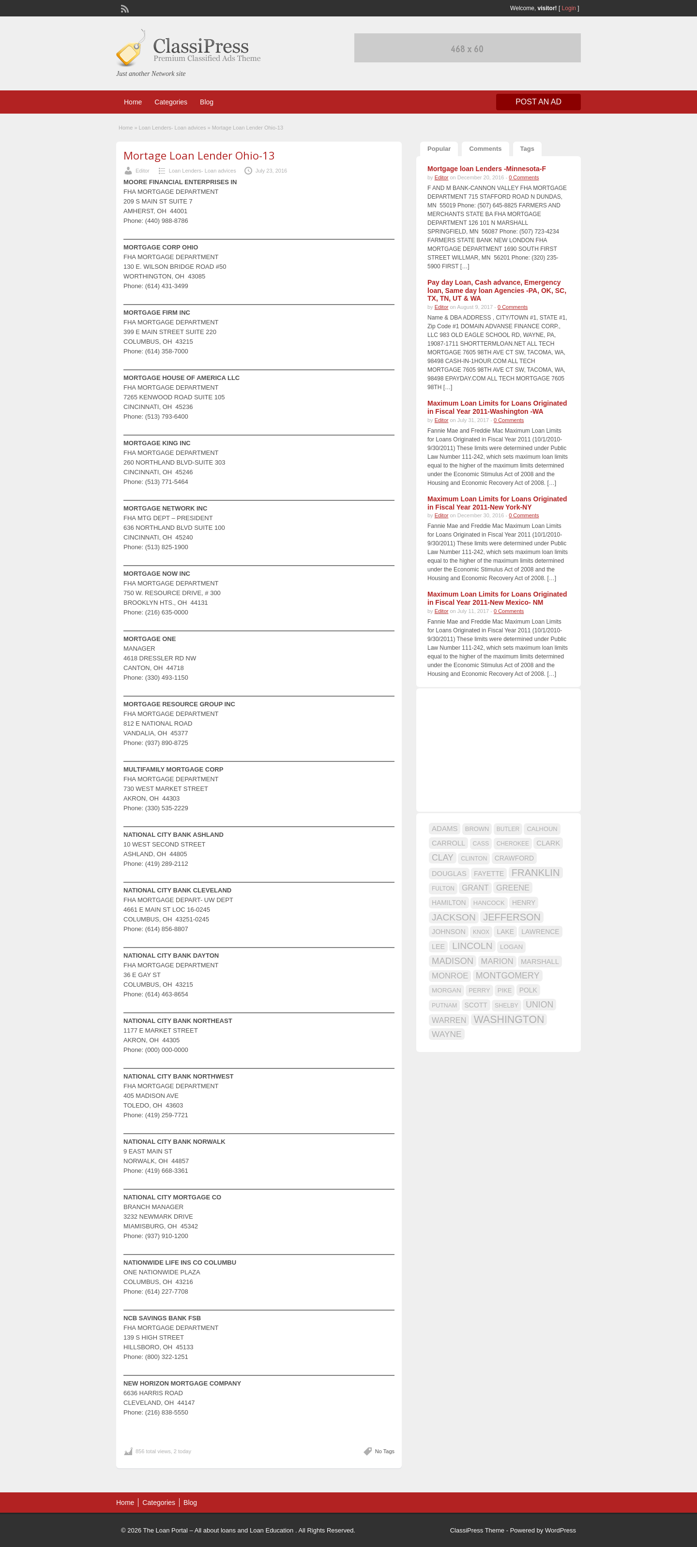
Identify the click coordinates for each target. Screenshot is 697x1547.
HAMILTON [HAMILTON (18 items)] (449, 902)
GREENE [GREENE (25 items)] (513, 887)
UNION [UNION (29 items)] (539, 1004)
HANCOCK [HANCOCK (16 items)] (489, 902)
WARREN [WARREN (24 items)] (449, 1020)
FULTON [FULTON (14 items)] (443, 888)
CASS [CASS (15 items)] (481, 843)
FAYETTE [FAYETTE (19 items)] (489, 873)
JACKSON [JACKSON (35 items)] (454, 917)
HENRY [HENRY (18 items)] (523, 902)
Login (569, 8)
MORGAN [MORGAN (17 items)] (446, 990)
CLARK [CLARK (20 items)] (548, 843)
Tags (527, 148)
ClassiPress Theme (477, 1530)
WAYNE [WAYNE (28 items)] (447, 1034)
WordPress (560, 1530)
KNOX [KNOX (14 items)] (481, 932)
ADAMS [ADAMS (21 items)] (444, 828)
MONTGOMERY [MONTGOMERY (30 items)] (508, 975)
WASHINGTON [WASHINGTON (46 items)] (509, 1019)
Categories (170, 102)
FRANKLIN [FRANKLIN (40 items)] (536, 872)
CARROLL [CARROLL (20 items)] (448, 843)
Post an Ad (538, 102)
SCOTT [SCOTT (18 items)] (476, 1005)
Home (133, 102)
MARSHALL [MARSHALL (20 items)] (540, 961)
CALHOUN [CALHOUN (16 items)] (542, 828)
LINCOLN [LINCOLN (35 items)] (472, 946)
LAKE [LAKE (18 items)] (505, 931)
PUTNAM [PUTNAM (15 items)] (444, 1005)
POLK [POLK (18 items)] (528, 990)
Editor (143, 171)
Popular (439, 148)
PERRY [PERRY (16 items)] (479, 990)
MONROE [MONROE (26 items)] (450, 975)
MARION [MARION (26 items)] (497, 961)
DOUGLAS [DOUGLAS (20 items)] (449, 873)
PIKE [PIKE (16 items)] (505, 990)
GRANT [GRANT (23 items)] (475, 888)
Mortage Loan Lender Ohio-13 (199, 155)
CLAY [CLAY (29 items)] (443, 857)
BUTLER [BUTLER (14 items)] (508, 829)
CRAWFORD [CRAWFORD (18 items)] (514, 858)
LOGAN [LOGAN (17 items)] (511, 946)
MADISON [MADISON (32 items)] (452, 961)
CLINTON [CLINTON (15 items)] (474, 858)
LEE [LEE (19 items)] (438, 946)
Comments (485, 148)
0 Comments (524, 177)
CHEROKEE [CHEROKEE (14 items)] (513, 843)
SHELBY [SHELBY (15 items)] (506, 1005)
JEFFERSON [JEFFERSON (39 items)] (512, 917)
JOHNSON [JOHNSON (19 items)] (449, 931)
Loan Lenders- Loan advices (172, 128)
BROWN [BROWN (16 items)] (477, 828)
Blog (206, 102)
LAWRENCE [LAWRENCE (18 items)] (540, 931)
